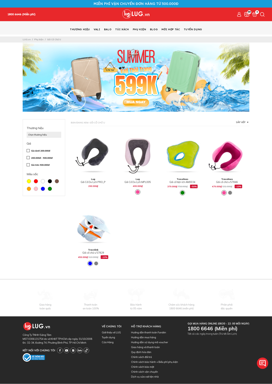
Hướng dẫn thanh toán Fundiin (148, 332)
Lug (93, 179)
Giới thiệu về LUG (111, 332)
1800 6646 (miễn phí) (181, 308)
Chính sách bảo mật (142, 367)
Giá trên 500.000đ (40, 165)
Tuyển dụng (108, 337)
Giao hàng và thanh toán (145, 347)
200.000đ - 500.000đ (42, 158)
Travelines (182, 179)
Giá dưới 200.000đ (40, 150)
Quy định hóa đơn (141, 352)
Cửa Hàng (108, 342)
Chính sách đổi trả (141, 357)
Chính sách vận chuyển (144, 371)
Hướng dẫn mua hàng (143, 337)
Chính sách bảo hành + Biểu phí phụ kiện (154, 362)
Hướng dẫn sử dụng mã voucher (149, 342)
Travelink (93, 250)
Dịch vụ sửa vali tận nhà (145, 376)
